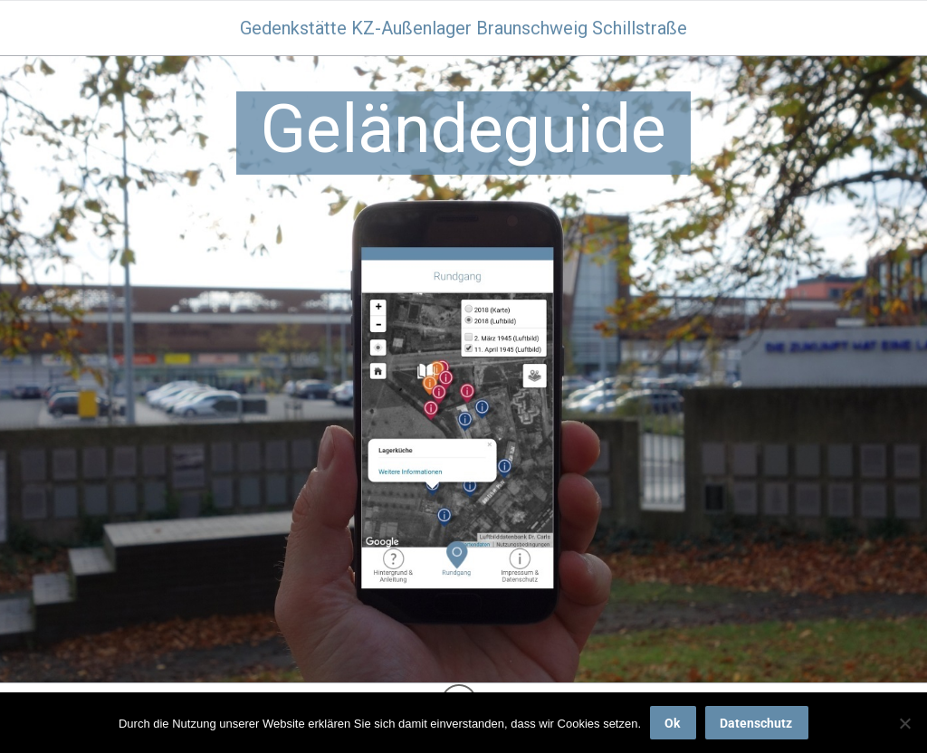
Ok (672, 723)
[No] (904, 723)
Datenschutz (756, 723)
